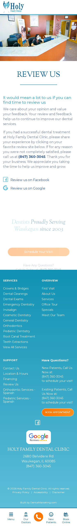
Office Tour (49, 304)
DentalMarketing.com (43, 502)
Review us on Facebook (26, 180)
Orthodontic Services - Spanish (19, 391)
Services (48, 299)
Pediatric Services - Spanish (16, 400)
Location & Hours (15, 373)
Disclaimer (58, 492)
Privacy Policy (21, 492)
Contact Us (11, 368)
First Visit (48, 288)
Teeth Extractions (15, 341)
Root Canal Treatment (19, 336)
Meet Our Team (53, 315)
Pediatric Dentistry (16, 331)
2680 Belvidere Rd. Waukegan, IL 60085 (38, 458)
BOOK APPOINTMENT (57, 412)
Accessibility (41, 492)
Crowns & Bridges (16, 288)
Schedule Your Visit (38, 255)
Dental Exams (13, 299)
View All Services (15, 347)
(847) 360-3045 (31, 157)
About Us (48, 293)
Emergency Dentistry (18, 304)
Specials (47, 309)
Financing (10, 379)
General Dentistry (15, 320)
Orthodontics (12, 325)
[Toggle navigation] (11, 518)
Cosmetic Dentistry (17, 315)
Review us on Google (24, 189)
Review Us (10, 384)
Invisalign (9, 309)
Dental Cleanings (15, 293)
